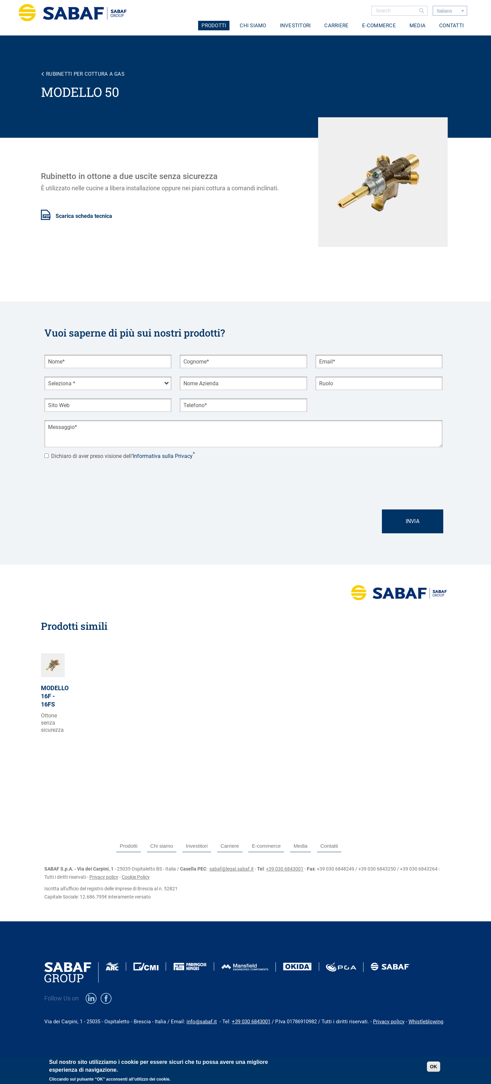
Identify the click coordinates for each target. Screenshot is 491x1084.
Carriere (336, 26)
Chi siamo (253, 26)
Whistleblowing (425, 1022)
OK (433, 1066)
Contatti (451, 26)
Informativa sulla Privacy (163, 456)
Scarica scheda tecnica (84, 216)
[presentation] (96, 477)
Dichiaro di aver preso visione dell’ (118, 456)
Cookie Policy (136, 877)
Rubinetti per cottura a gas (85, 74)
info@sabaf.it (202, 1022)
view (53, 712)
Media (418, 26)
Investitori (295, 26)
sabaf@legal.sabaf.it (231, 869)
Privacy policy (103, 877)
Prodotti (214, 26)
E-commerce (379, 26)
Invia (412, 521)
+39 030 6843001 (284, 869)
